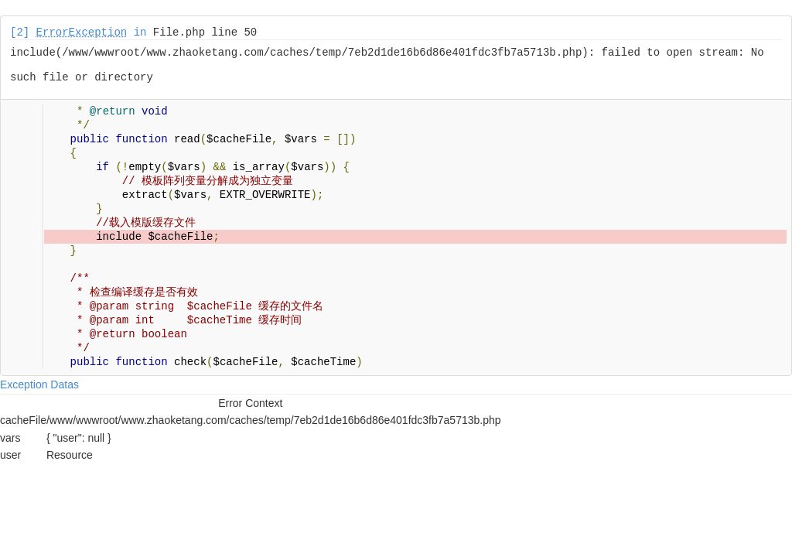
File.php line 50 (205, 32)
